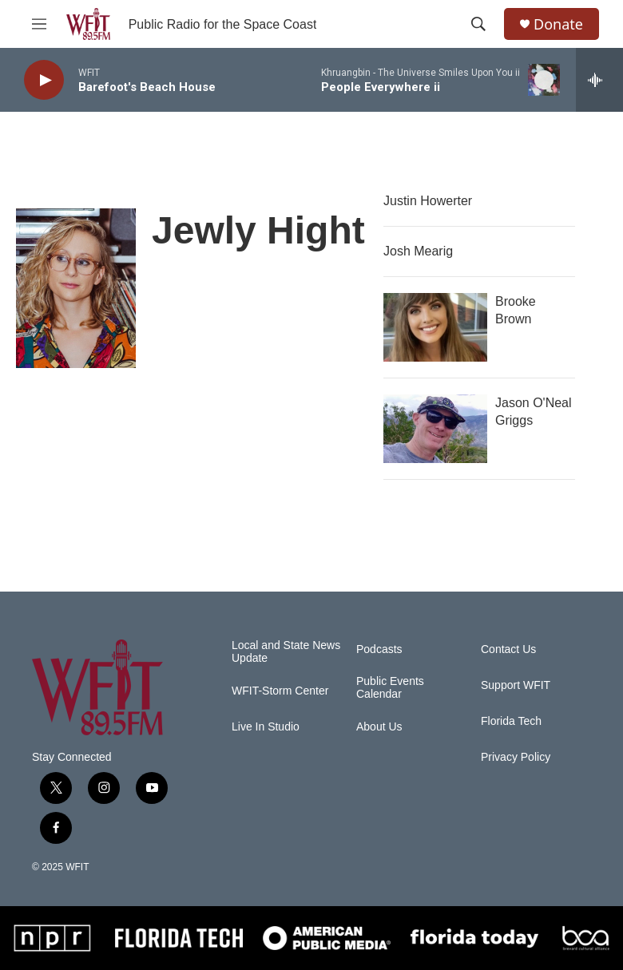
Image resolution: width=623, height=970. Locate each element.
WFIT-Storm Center (280, 691)
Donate (558, 24)
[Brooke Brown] (435, 327)
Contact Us (508, 649)
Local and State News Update (286, 651)
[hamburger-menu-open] (39, 24)
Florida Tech (511, 721)
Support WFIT (515, 685)
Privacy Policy (515, 757)
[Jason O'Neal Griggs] (435, 428)
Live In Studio (266, 727)
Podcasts (379, 649)
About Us (379, 727)
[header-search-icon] (478, 24)
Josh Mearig (418, 251)
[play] (44, 80)
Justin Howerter (427, 201)
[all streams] (599, 80)
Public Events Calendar (390, 687)
